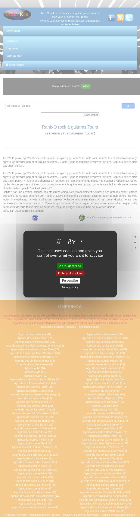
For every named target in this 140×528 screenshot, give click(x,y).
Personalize (70, 280)
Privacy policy (70, 287)
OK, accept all (70, 266)
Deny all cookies (70, 273)
